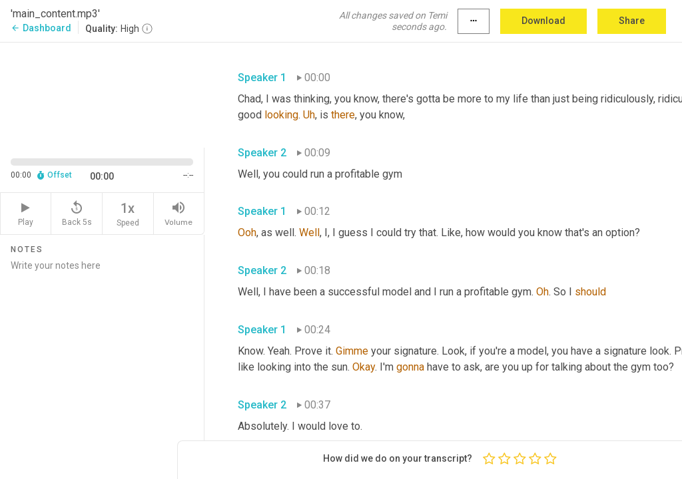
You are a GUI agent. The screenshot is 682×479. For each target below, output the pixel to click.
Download (543, 20)
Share (632, 20)
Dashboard (41, 28)
